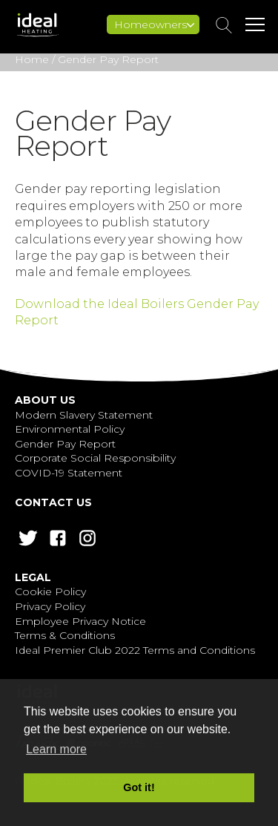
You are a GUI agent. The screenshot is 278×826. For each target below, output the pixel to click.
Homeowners (154, 24)
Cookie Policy (50, 591)
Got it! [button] (138, 787)
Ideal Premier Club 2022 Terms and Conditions (135, 650)
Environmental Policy (70, 429)
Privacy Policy (50, 606)
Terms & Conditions (65, 635)
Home (32, 59)
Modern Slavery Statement (84, 415)
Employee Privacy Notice (80, 621)
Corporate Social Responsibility (95, 458)
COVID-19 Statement (68, 472)
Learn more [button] (56, 749)
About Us (45, 400)
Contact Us (53, 502)
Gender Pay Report (65, 443)
